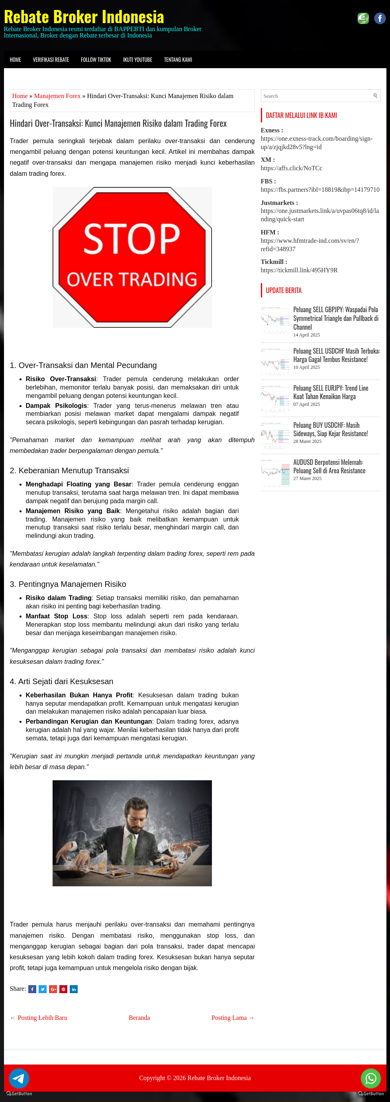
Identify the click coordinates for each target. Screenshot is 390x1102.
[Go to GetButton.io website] (19, 1093)
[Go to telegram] (19, 1078)
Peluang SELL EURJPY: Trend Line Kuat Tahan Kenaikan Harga (331, 392)
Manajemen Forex (57, 95)
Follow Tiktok (96, 59)
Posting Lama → (233, 1017)
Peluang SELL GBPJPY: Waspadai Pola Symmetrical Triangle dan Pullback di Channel (336, 318)
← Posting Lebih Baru (38, 1017)
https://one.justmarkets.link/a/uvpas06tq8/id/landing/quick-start (320, 211)
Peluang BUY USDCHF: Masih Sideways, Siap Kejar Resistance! (331, 429)
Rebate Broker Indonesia (84, 16)
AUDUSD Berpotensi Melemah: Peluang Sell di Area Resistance (330, 466)
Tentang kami (178, 59)
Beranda (139, 1017)
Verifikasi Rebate (51, 59)
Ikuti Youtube (137, 59)
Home (15, 59)
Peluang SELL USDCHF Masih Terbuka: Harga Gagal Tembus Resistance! (337, 355)
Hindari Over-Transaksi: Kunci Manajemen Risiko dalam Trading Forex (118, 123)
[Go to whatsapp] (371, 1078)
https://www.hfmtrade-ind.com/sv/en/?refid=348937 (310, 240)
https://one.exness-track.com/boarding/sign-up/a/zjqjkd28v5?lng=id (317, 138)
